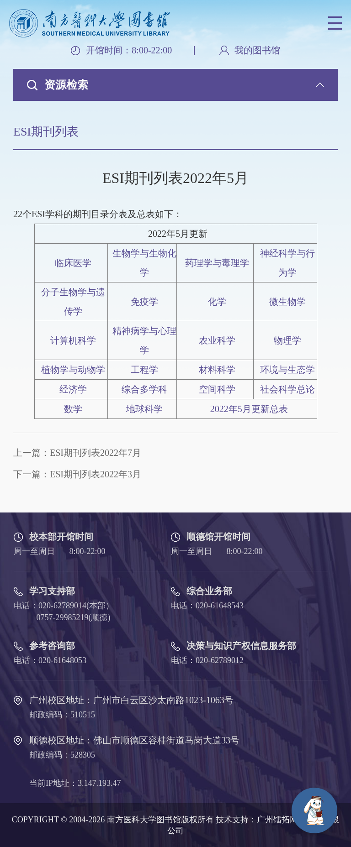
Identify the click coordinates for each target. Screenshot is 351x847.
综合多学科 (144, 389)
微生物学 (287, 302)
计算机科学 (73, 340)
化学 (217, 302)
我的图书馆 (257, 50)
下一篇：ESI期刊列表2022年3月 (77, 474)
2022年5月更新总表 (249, 409)
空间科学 (217, 389)
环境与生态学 (287, 370)
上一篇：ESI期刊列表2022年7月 (77, 453)
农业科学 (217, 340)
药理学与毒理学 (217, 263)
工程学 (144, 370)
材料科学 (217, 370)
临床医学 (73, 263)
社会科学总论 (287, 389)
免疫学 (144, 302)
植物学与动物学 (73, 370)
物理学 (287, 340)
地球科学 (144, 409)
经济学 (73, 389)
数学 (73, 409)
